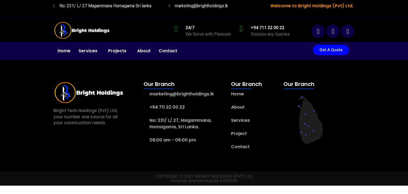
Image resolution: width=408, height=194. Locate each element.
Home (64, 51)
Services (88, 51)
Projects (117, 51)
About (144, 51)
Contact (168, 51)
